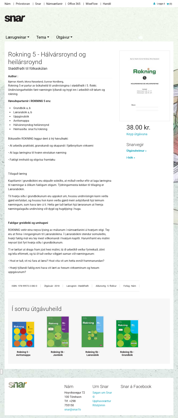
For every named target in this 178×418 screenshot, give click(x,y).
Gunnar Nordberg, (54, 81)
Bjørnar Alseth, (16, 81)
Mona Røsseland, (34, 81)
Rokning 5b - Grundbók (127, 353)
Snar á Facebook (136, 385)
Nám (8, 3)
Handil (107, 3)
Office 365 (74, 3)
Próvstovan (23, 3)
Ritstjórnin (99, 404)
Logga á (161, 3)
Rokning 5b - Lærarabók (92, 353)
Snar (38, 3)
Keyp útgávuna (136, 133)
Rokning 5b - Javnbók (58, 353)
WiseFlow (92, 3)
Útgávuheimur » (136, 150)
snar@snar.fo (72, 408)
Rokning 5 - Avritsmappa (23, 353)
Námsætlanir (54, 3)
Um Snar (101, 385)
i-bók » (130, 157)
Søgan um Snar (102, 392)
